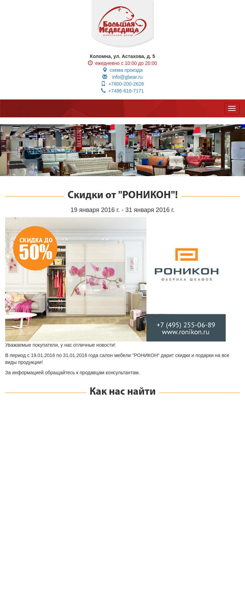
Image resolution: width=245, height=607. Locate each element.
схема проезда (122, 70)
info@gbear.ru (122, 77)
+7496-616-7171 (122, 91)
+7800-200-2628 (122, 84)
